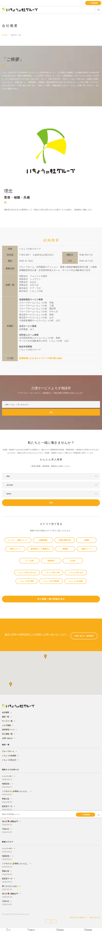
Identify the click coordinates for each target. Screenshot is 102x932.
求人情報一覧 (7, 734)
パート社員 (29, 561)
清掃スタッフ (15, 549)
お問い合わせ (7, 738)
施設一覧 (5, 716)
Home (5, 35)
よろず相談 (6, 725)
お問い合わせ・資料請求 (84, 636)
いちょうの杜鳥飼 (9, 755)
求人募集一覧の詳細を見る (51, 599)
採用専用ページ (8, 729)
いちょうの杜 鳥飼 (75, 581)
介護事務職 (43, 540)
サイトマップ (94, 917)
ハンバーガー (7, 776)
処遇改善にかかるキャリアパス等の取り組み (40, 358)
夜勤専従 (51, 561)
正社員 (72, 561)
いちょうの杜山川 (9, 760)
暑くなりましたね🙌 (10, 886)
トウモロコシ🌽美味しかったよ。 (15, 791)
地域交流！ (6, 783)
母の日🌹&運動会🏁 (10, 821)
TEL (8, 930)
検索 (51, 503)
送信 (51, 412)
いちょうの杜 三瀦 (52, 572)
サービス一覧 (7, 721)
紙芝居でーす (7, 806)
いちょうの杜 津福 (26, 581)
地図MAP (31, 930)
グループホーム (8, 751)
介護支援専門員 (64, 540)
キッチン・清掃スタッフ (18, 540)
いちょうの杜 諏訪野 (51, 581)
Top (51, 921)
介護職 (86, 540)
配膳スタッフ (87, 549)
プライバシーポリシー (78, 917)
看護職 (65, 549)
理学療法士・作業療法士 (40, 549)
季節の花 (5, 799)
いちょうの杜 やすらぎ (27, 572)
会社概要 (5, 712)
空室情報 (93, 3)
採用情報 (88, 930)
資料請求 (60, 930)
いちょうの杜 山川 (76, 572)
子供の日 (5, 829)
